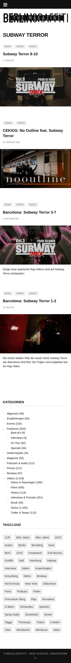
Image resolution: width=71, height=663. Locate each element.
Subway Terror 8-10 (20, 54)
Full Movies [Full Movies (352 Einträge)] (55, 552)
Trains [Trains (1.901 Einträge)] (40, 622)
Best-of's (16, 432)
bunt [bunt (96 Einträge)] (51, 545)
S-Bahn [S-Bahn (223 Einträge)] (9, 606)
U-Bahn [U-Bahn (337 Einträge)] (55, 622)
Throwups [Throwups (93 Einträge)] (24, 622)
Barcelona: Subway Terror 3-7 (29, 212)
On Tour (15, 442)
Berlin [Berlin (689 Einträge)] (22, 545)
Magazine (12, 458)
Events (11, 423)
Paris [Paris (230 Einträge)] (8, 591)
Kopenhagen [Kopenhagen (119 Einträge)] (43, 568)
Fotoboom (13, 428)
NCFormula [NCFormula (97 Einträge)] (12, 583)
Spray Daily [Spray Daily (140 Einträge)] (12, 614)
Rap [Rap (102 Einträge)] (33, 599)
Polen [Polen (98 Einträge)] (36, 591)
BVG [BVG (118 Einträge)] (8, 552)
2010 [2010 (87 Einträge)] (58, 537)
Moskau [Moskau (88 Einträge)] (42, 576)
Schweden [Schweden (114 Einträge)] (26, 606)
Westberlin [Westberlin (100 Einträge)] (23, 629)
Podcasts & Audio (17, 463)
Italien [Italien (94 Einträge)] (26, 568)
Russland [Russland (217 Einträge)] (48, 599)
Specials (16, 448)
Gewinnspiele (15, 452)
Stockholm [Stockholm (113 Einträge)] (31, 614)
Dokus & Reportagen (23, 482)
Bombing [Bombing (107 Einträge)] (37, 545)
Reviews (12, 473)
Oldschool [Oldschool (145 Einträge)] (49, 583)
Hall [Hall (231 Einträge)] (21, 560)
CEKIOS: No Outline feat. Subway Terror (33, 133)
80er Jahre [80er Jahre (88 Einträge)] (23, 537)
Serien (19, 46)
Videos (32, 46)
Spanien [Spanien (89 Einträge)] (44, 606)
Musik (8, 46)
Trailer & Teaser (20, 512)
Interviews (17, 437)
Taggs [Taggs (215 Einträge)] (8, 622)
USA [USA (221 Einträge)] (8, 629)
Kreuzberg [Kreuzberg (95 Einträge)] (11, 576)
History (15, 492)
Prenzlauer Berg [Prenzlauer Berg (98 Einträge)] (15, 599)
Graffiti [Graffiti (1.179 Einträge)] (9, 560)
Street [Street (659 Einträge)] (48, 614)
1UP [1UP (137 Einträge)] (7, 537)
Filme (14, 487)
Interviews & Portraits (23, 497)
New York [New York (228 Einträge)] (31, 583)
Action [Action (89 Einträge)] (9, 545)
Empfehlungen (15, 418)
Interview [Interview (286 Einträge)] (10, 568)
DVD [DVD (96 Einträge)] (20, 552)
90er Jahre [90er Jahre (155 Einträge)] (42, 537)
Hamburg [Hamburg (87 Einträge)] (35, 560)
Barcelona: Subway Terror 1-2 (29, 301)
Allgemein (12, 413)
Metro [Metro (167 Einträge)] (27, 576)
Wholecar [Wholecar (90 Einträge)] (42, 629)
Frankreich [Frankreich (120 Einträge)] (35, 552)
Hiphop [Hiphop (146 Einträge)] (51, 560)
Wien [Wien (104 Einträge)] (56, 629)
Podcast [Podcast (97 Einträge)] (22, 591)
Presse (11, 468)
